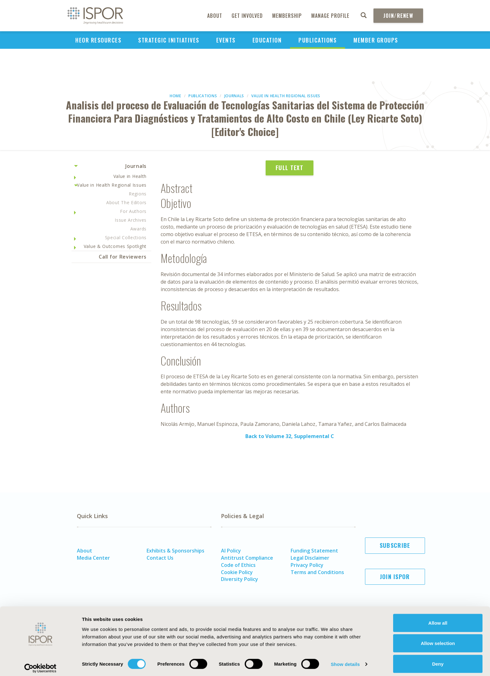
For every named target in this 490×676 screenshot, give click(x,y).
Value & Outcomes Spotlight (115, 246)
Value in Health (130, 176)
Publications (317, 40)
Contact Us (160, 557)
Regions (138, 194)
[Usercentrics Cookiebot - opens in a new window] (40, 663)
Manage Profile (330, 15)
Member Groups (375, 40)
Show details (345, 660)
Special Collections (126, 237)
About (214, 15)
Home (175, 95)
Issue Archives (131, 220)
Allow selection (438, 639)
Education (267, 40)
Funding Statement (314, 550)
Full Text (289, 168)
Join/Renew (398, 15)
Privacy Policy (307, 565)
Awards (138, 229)
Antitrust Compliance (247, 557)
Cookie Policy (237, 572)
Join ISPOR (395, 577)
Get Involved (247, 15)
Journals (234, 95)
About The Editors (126, 202)
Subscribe (395, 545)
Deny (438, 659)
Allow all (438, 618)
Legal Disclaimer (310, 557)
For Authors (133, 211)
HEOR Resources (98, 40)
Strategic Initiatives (168, 40)
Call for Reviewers (123, 256)
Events (226, 40)
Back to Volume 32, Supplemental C (289, 436)
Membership (287, 15)
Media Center (93, 557)
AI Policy (231, 550)
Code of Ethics (238, 565)
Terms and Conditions (317, 572)
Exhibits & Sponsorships (175, 550)
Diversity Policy (239, 579)
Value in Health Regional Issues (285, 95)
